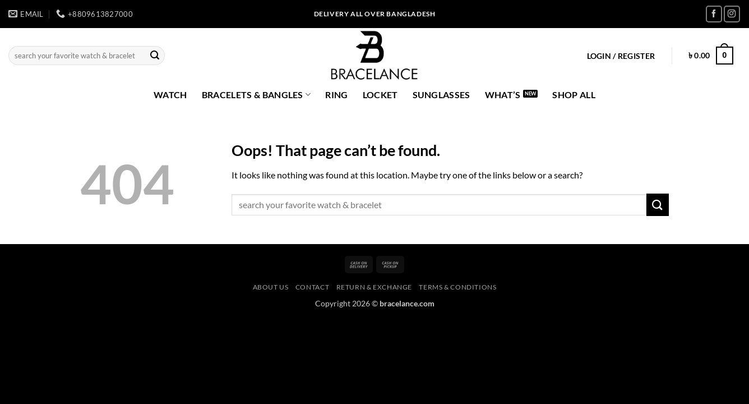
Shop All (573, 94)
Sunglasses (441, 94)
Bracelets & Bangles (256, 94)
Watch (170, 94)
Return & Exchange (374, 287)
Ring (336, 94)
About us (271, 287)
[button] (621, 56)
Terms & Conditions (457, 287)
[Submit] (154, 55)
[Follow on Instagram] (732, 14)
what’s (503, 94)
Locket (380, 94)
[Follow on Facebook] (714, 14)
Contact (312, 287)
